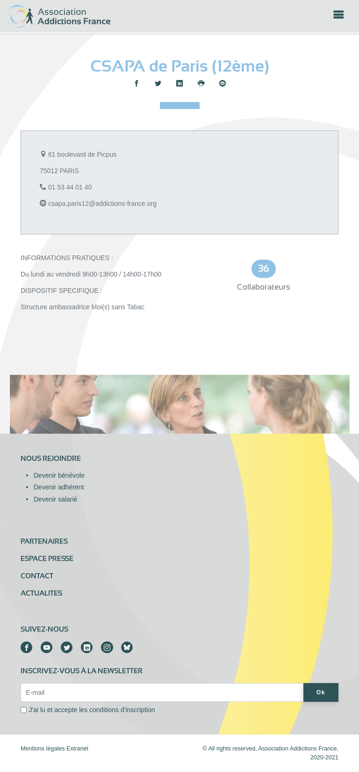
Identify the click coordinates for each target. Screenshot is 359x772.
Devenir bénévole (59, 475)
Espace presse (47, 558)
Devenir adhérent (59, 487)
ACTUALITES (41, 593)
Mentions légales (43, 748)
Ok (320, 692)
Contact (37, 576)
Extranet (77, 748)
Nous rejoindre (51, 458)
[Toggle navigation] (338, 17)
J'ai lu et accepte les (92, 710)
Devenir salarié (55, 499)
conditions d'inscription (122, 710)
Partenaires (44, 541)
